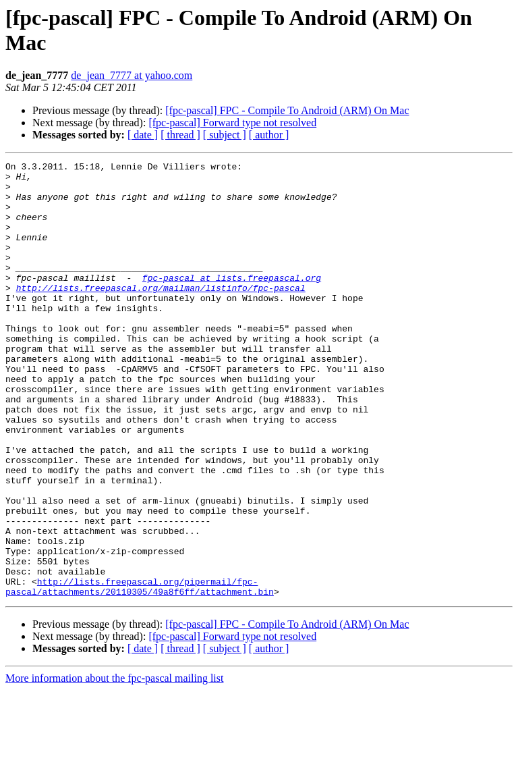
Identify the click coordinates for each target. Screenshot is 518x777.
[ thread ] (180, 134)
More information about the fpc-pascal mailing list (114, 765)
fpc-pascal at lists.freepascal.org (231, 302)
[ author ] (269, 134)
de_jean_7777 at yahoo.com (131, 75)
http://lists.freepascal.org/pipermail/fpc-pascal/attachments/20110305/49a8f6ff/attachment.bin (139, 672)
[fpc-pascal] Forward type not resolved (232, 122)
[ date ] (142, 134)
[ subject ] (224, 134)
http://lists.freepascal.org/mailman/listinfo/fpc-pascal (161, 314)
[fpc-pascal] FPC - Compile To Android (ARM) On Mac (287, 110)
